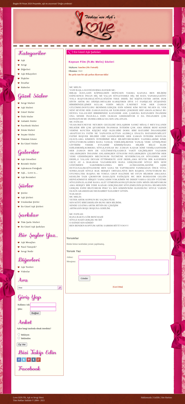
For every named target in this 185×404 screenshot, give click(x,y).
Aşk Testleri (27, 267)
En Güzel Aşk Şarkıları (33, 226)
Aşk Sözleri (27, 107)
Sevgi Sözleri (28, 103)
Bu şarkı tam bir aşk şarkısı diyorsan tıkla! (88, 74)
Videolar (25, 271)
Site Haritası (166, 397)
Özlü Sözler (27, 116)
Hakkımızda (146, 397)
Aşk (23, 60)
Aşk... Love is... (29, 173)
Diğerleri (25, 69)
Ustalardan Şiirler (30, 202)
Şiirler (24, 193)
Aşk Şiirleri (27, 197)
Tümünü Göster (29, 139)
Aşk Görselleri (28, 159)
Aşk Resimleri (28, 177)
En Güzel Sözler (29, 143)
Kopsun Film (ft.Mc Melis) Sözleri (91, 61)
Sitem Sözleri (28, 130)
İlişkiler (25, 78)
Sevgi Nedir (27, 251)
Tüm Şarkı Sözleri (30, 222)
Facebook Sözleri (30, 125)
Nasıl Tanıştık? (29, 247)
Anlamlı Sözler (29, 121)
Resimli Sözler (28, 164)
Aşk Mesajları (28, 242)
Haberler (25, 87)
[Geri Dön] (118, 287)
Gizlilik (156, 397)
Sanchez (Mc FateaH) (88, 67)
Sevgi (24, 65)
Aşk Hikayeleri (29, 74)
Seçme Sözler (28, 134)
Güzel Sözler (27, 112)
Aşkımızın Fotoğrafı (31, 168)
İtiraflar (25, 83)
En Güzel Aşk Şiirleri (32, 206)
